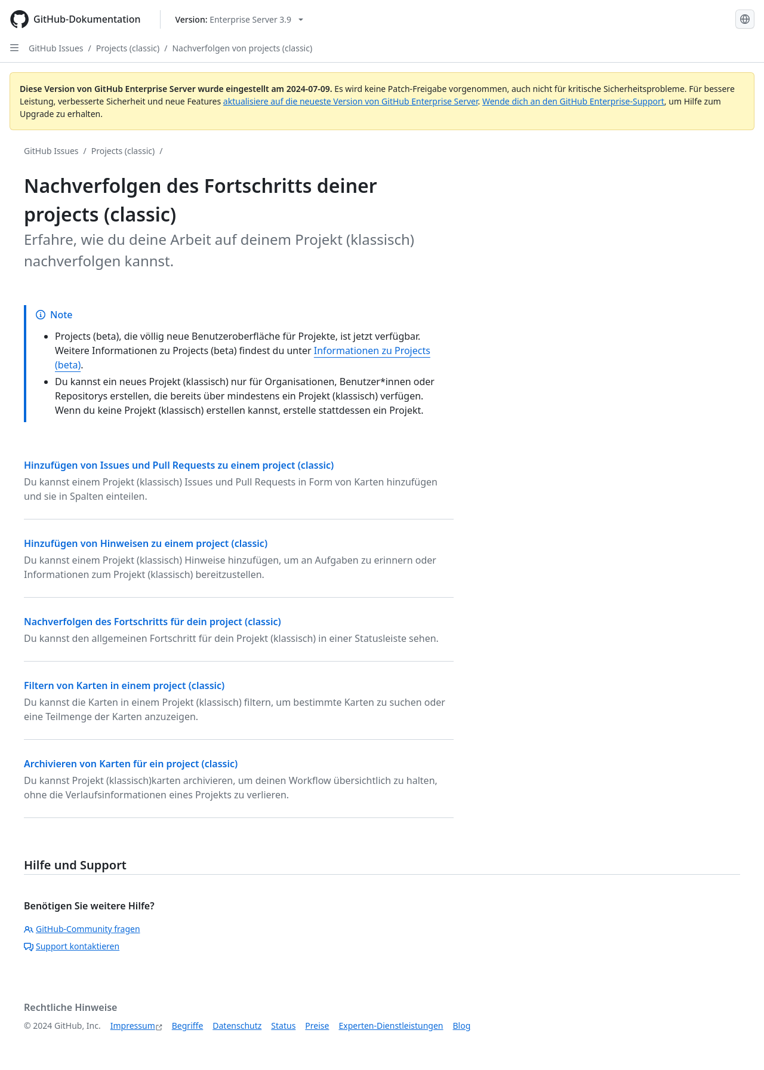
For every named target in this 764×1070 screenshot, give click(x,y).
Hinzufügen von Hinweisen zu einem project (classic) (145, 543)
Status (283, 1025)
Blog (462, 1025)
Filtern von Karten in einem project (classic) (124, 685)
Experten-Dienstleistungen (390, 1025)
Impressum (132, 1025)
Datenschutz (236, 1025)
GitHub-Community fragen (82, 928)
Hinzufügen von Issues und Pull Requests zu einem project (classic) (179, 465)
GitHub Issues (56, 48)
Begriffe (188, 1025)
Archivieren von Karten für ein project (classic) (131, 763)
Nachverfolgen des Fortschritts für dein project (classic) (152, 621)
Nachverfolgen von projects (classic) (242, 48)
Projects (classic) (127, 48)
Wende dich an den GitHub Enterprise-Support (573, 101)
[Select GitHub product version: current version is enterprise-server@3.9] (239, 19)
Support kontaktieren (71, 946)
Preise (317, 1025)
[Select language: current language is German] (744, 19)
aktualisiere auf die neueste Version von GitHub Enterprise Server (350, 101)
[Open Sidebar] (14, 47)
